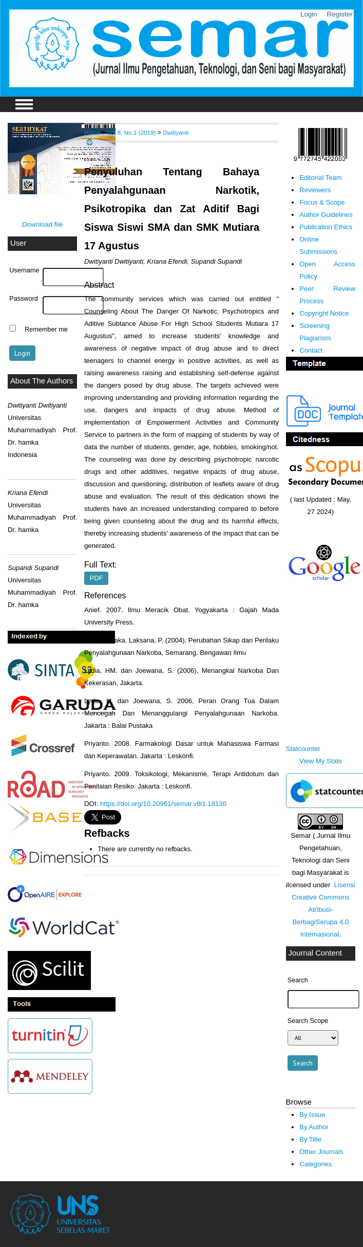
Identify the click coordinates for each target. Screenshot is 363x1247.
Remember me (46, 329)
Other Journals (321, 1152)
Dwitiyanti (175, 132)
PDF (96, 578)
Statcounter (303, 749)
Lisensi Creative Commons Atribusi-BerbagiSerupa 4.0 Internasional (323, 909)
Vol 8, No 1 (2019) (131, 132)
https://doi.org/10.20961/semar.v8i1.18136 (163, 804)
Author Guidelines (326, 214)
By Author (314, 1127)
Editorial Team (320, 177)
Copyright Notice (324, 313)
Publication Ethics (325, 227)
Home (92, 132)
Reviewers (315, 190)
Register (340, 14)
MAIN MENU (24, 104)
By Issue (312, 1114)
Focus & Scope (322, 202)
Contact (310, 350)
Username (24, 270)
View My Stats (320, 761)
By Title (310, 1139)
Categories (315, 1164)
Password (23, 298)
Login (308, 14)
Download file (42, 224)
